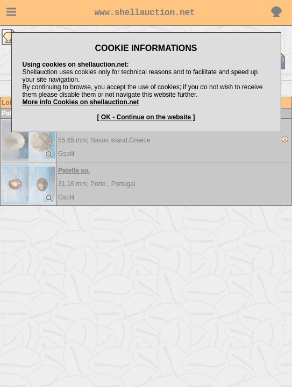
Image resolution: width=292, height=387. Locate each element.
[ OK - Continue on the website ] (146, 117)
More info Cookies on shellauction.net (81, 102)
